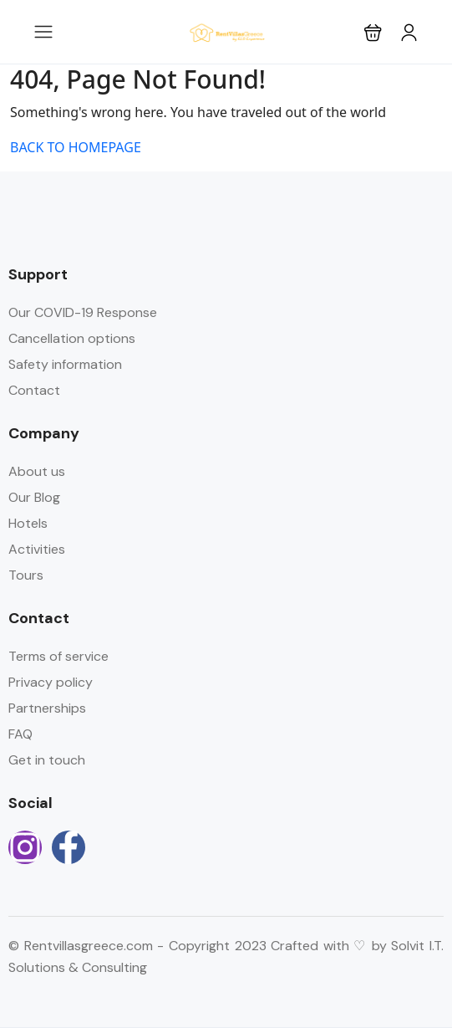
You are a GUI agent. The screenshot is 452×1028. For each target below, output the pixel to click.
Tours (25, 575)
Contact (34, 390)
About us (36, 471)
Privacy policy (50, 682)
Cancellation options (71, 338)
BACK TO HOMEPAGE (75, 147)
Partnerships (47, 708)
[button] (373, 32)
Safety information (65, 364)
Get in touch (46, 760)
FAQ (20, 734)
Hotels (28, 523)
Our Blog (34, 497)
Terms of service (58, 656)
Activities (36, 549)
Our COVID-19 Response (82, 312)
